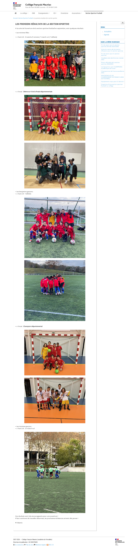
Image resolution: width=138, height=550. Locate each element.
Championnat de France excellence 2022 (112, 72)
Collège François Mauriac (38, 4)
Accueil (15, 18)
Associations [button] (77, 13)
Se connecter (18, 545)
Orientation (64, 13)
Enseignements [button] (44, 13)
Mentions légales (40, 545)
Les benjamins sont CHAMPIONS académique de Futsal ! (111, 67)
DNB (33, 13)
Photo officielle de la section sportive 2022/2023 (110, 63)
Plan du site (28, 545)
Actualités (107, 31)
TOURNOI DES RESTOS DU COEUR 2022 (112, 58)
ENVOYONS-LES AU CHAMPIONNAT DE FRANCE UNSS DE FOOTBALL (112, 77)
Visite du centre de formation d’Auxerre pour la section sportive (112, 50)
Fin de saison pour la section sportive (110, 54)
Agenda (106, 35)
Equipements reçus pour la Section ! (112, 81)
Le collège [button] (24, 13)
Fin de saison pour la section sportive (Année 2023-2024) (110, 45)
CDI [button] (55, 13)
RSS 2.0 (50, 545)
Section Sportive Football (93, 13)
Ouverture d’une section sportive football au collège (111, 85)
